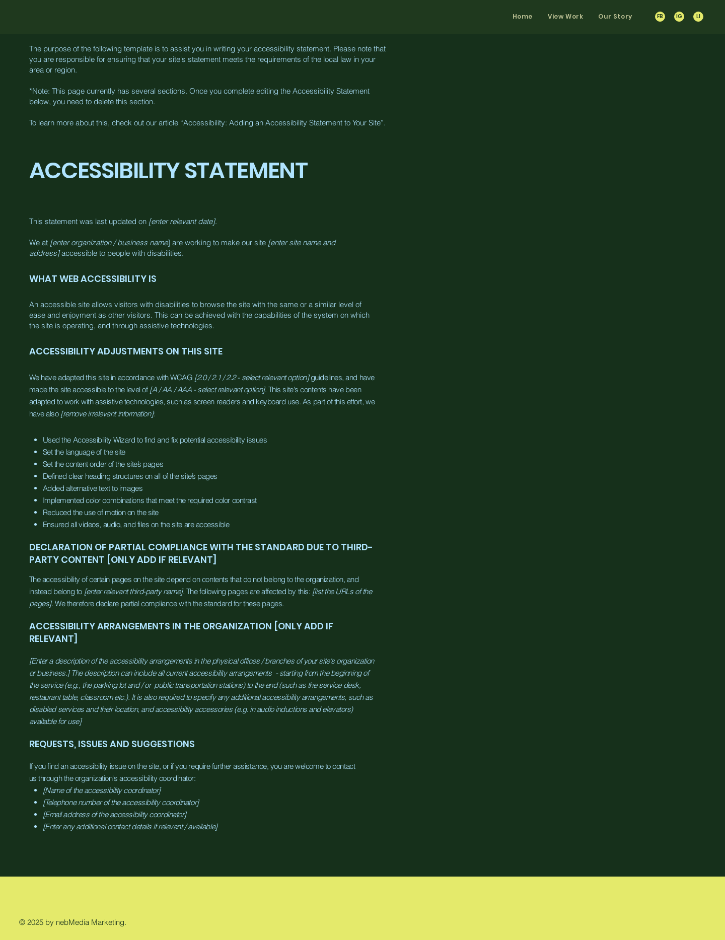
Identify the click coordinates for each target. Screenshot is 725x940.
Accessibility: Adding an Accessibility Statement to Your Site (282, 122)
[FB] (660, 17)
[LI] (698, 17)
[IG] (679, 17)
